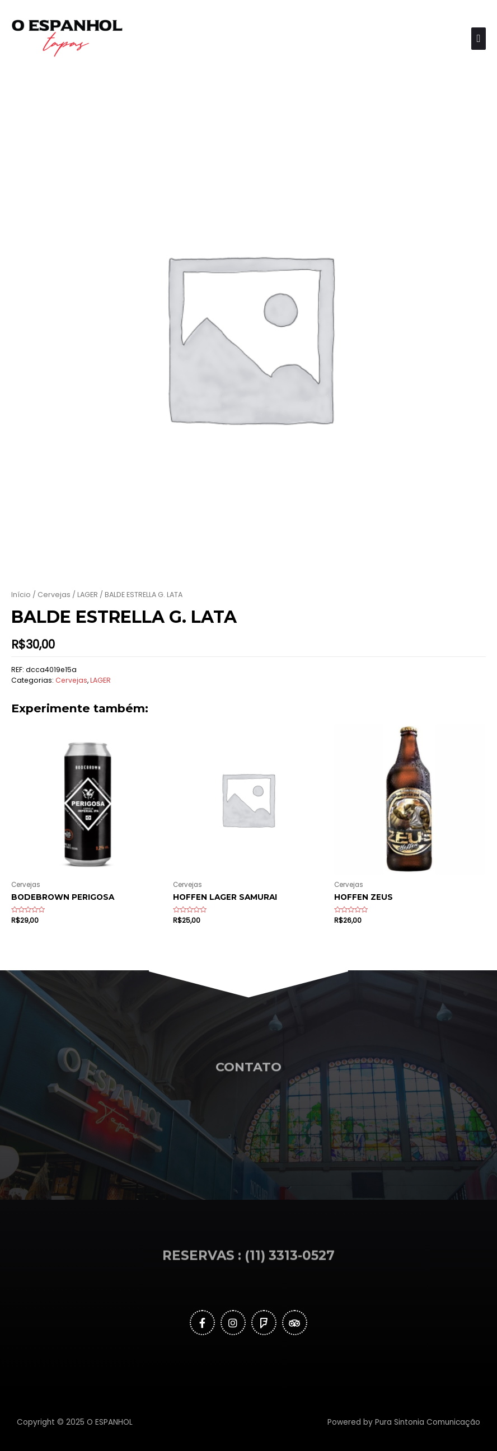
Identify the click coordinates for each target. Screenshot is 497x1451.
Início (21, 594)
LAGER (87, 594)
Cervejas (54, 594)
